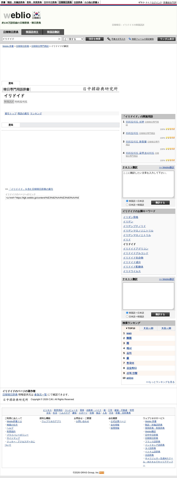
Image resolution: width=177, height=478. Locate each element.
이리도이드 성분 (135, 121)
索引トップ (11, 113)
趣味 (74, 413)
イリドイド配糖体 (133, 266)
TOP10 (130, 328)
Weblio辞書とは (14, 421)
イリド (127, 239)
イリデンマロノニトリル (137, 235)
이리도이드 (132, 133)
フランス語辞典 (152, 441)
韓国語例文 (32, 31)
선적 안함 (132, 373)
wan (129, 333)
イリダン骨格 (130, 217)
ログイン (156, 2)
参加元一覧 (40, 394)
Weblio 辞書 (150, 421)
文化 (48, 413)
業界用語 (58, 410)
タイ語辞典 (150, 448)
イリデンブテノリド (134, 226)
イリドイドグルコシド (135, 253)
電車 (82, 410)
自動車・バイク (93, 410)
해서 (129, 348)
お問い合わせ (82, 421)
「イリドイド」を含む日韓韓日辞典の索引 (31, 189)
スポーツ (83, 413)
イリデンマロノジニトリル (138, 230)
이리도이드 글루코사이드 (140, 152)
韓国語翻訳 (53, 31)
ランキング (36, 113)
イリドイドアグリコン (135, 248)
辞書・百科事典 (123, 413)
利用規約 (11, 431)
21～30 (166, 328)
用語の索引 (23, 113)
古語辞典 (78, 2)
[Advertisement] (165, 17)
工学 (110, 410)
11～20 (148, 328)
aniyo (130, 377)
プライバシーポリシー (17, 435)
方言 (111, 413)
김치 (129, 353)
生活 (55, 413)
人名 (105, 413)
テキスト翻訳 (130, 167)
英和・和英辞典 (34, 2)
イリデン (128, 221)
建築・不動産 (120, 410)
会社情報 (115, 425)
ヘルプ (10, 428)
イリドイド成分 (132, 262)
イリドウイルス (132, 271)
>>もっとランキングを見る (160, 382)
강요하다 (132, 368)
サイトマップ (13, 438)
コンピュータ (71, 410)
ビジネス (47, 410)
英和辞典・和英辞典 (155, 428)
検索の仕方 (12, 425)
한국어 (130, 363)
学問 (132, 410)
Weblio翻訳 (150, 431)
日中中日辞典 (50, 2)
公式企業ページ (118, 421)
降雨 (129, 338)
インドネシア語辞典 (155, 445)
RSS (102, 473)
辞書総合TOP (169, 2)
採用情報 (115, 428)
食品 (98, 413)
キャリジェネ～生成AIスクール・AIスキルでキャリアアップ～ (158, 461)
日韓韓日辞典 (65, 2)
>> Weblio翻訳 (166, 167)
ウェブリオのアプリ (51, 421)
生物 (92, 413)
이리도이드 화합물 (136, 141)
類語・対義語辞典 (16, 2)
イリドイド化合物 (133, 257)
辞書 (3, 2)
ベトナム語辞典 (152, 451)
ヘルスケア (64, 413)
